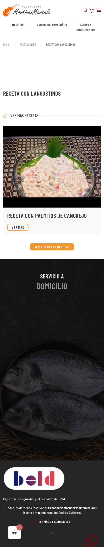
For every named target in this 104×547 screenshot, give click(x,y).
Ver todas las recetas (52, 247)
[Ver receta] (52, 180)
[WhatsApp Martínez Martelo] (91, 540)
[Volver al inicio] (26, 10)
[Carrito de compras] (92, 10)
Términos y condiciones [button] (52, 522)
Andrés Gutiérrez (69, 512)
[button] (85, 10)
